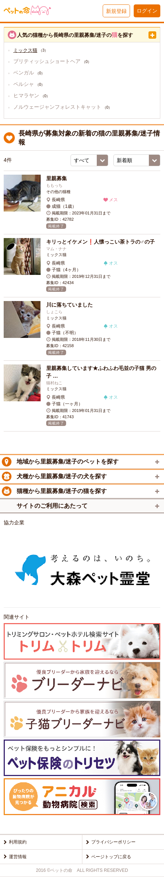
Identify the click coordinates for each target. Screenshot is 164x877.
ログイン (147, 11)
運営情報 (18, 856)
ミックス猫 (25, 50)
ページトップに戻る (111, 856)
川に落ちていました (69, 305)
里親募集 (56, 178)
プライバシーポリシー (113, 842)
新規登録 (116, 11)
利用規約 (18, 842)
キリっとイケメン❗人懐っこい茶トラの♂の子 (100, 242)
